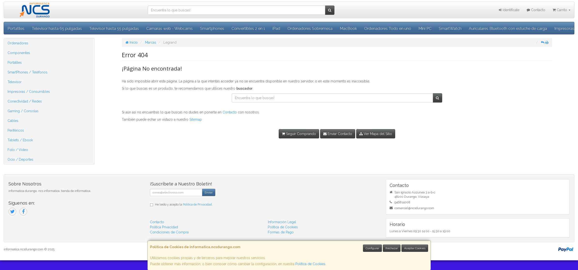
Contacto (536, 10)
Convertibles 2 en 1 (248, 28)
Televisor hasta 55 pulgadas (114, 28)
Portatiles (16, 28)
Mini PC (425, 28)
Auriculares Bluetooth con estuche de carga (508, 28)
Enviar (209, 192)
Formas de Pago (281, 232)
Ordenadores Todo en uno (387, 28)
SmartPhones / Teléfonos (27, 72)
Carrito (561, 10)
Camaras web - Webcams (169, 28)
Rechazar (391, 248)
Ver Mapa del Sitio (375, 134)
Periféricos (16, 130)
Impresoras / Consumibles (29, 92)
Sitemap (195, 119)
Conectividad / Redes (25, 101)
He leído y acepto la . (184, 204)
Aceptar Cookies (414, 248)
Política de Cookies (310, 264)
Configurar (372, 248)
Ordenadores (18, 43)
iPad (276, 28)
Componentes (19, 53)
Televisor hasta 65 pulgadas (57, 28)
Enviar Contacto (337, 134)
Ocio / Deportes (20, 159)
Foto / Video (18, 150)
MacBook (348, 28)
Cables (13, 121)
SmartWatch (450, 28)
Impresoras (564, 28)
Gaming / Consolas (23, 111)
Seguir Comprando (299, 134)
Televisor (15, 82)
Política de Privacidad (197, 204)
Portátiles (15, 62)
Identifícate (509, 10)
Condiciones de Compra (169, 232)
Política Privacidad (164, 227)
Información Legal (282, 222)
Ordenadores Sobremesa (309, 28)
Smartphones (212, 28)
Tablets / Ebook (20, 140)
